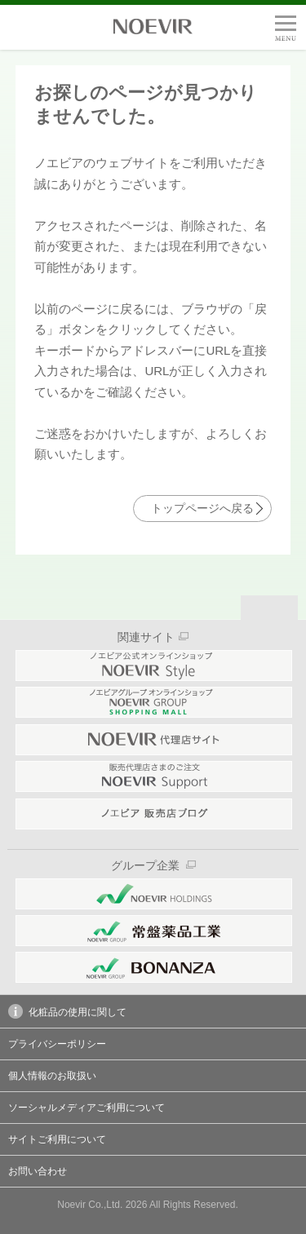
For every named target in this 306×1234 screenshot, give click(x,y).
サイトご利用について (57, 1139)
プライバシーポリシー (57, 1044)
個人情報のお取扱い (52, 1075)
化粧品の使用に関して (67, 1011)
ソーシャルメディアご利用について (86, 1107)
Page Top (269, 607)
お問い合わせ (37, 1171)
